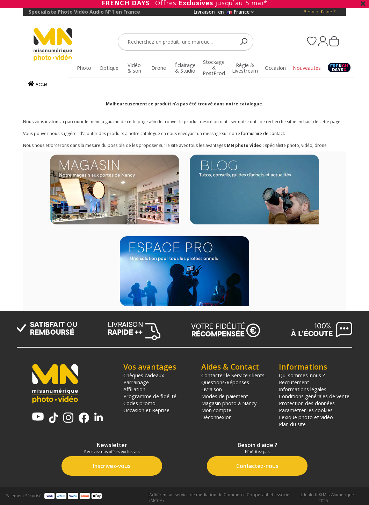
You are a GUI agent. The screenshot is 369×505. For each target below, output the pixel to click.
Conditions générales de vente (314, 396)
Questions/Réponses (225, 382)
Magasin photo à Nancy (228, 403)
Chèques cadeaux (143, 375)
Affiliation (134, 389)
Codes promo (139, 403)
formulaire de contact (262, 133)
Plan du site (292, 424)
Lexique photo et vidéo (306, 417)
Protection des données (307, 403)
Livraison (211, 389)
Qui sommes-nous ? (302, 375)
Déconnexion (216, 417)
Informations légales (302, 389)
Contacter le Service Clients (233, 375)
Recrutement (294, 382)
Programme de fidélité (149, 396)
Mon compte (216, 410)
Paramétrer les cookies (306, 410)
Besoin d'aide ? (319, 12)
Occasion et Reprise (146, 410)
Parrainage (136, 382)
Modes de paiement (224, 396)
